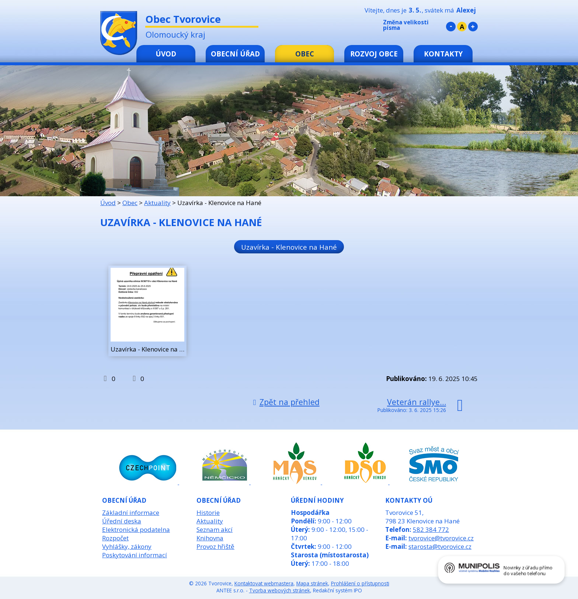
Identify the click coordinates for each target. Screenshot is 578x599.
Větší (473, 26)
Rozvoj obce (374, 53)
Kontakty (443, 53)
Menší (451, 26)
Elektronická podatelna (136, 529)
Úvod (166, 53)
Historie (208, 512)
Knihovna (209, 538)
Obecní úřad (235, 53)
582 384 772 (431, 529)
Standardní (462, 26)
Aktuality (157, 202)
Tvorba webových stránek (279, 590)
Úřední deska (121, 521)
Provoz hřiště (215, 546)
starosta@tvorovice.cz (439, 546)
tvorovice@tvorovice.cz (441, 538)
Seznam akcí (214, 529)
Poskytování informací (134, 555)
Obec (304, 53)
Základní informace (130, 512)
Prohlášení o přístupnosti (360, 583)
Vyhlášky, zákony (127, 546)
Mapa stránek (312, 583)
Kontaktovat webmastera (263, 583)
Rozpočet (115, 538)
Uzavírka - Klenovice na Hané (289, 246)
